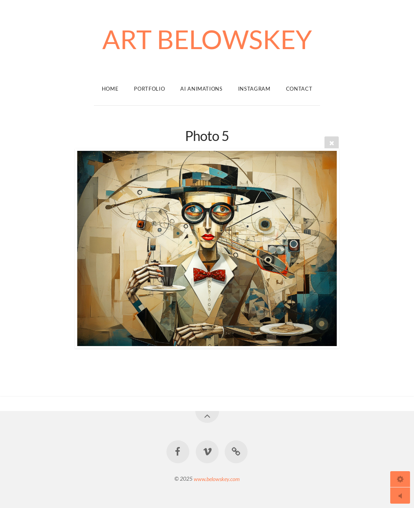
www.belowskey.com (217, 478)
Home (110, 89)
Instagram (254, 89)
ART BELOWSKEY (207, 39)
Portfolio (149, 89)
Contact (299, 89)
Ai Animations (201, 89)
